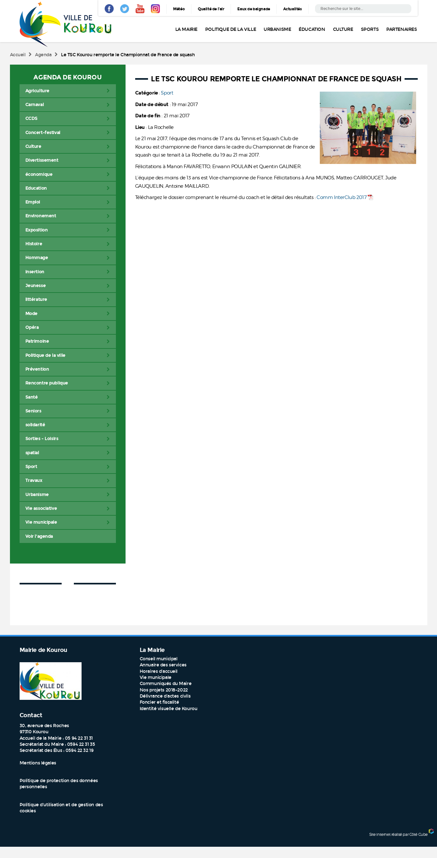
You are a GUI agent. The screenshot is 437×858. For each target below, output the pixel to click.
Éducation (312, 29)
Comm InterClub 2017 (341, 197)
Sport (167, 93)
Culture (343, 29)
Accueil (18, 55)
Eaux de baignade (253, 9)
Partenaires (401, 29)
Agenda (43, 55)
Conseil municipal (159, 659)
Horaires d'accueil (159, 671)
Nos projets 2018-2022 (164, 690)
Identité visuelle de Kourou (168, 708)
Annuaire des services (163, 665)
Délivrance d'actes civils (165, 696)
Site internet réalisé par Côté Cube (398, 834)
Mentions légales (38, 763)
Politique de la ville (230, 29)
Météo (179, 9)
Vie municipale (155, 677)
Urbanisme (277, 29)
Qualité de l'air (211, 9)
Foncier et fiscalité (159, 702)
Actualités (292, 9)
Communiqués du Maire (166, 683)
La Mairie (186, 29)
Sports (370, 29)
